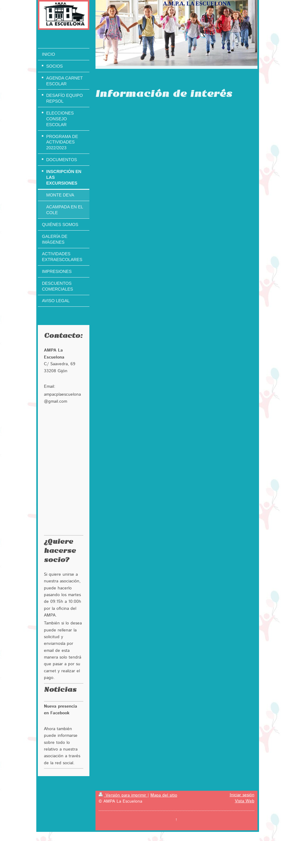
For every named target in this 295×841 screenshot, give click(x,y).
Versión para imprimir (123, 795)
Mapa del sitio (163, 795)
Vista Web (244, 801)
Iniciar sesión (242, 795)
